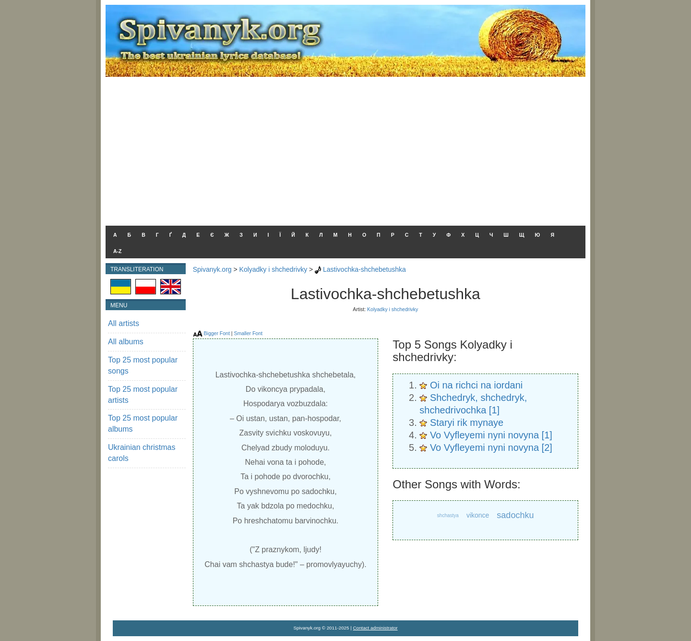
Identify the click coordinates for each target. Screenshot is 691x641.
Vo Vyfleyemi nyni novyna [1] (491, 435)
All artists (123, 323)
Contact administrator (375, 627)
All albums (125, 342)
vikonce (477, 515)
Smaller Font (248, 333)
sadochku (515, 515)
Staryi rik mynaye (466, 422)
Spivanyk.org (212, 269)
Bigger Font (217, 333)
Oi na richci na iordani (476, 385)
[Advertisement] (345, 149)
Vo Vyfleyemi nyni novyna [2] (491, 447)
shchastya (448, 515)
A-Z (117, 251)
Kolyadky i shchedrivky (273, 269)
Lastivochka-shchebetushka (364, 269)
